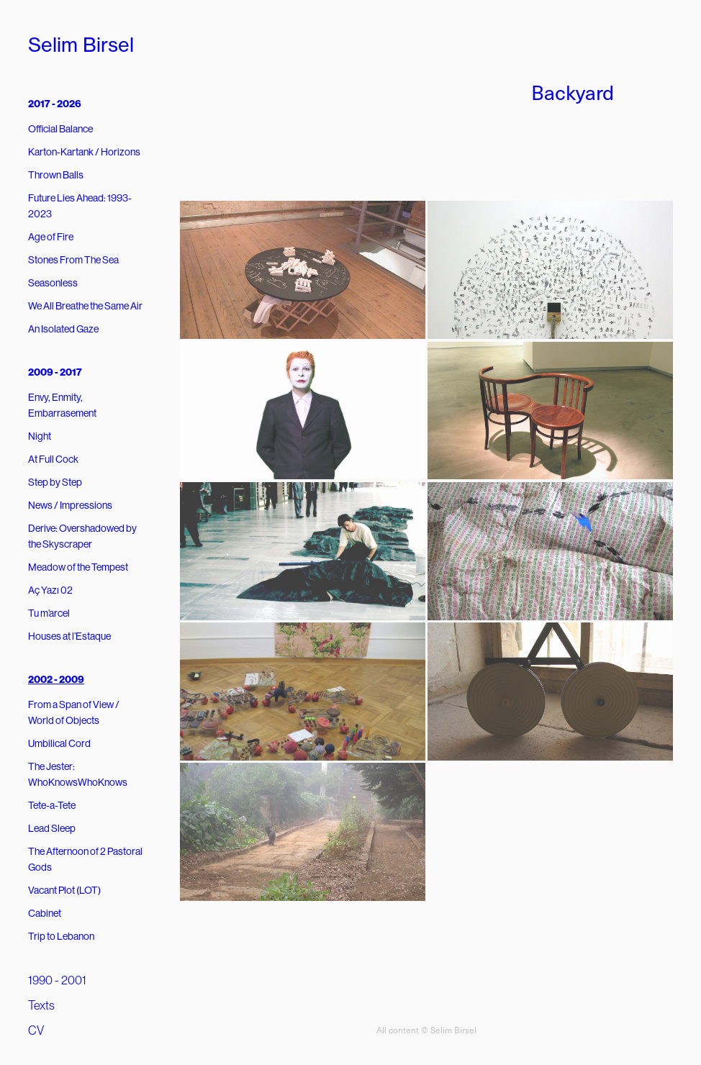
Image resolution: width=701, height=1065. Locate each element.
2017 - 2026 (54, 104)
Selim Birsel (81, 45)
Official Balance (60, 129)
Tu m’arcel (49, 613)
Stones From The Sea (73, 260)
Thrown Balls (55, 175)
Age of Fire (50, 237)
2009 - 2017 (55, 372)
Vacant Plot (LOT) (64, 890)
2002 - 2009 (56, 680)
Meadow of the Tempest (78, 567)
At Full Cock (53, 459)
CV (36, 1030)
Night (39, 436)
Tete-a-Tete (52, 805)
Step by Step (55, 482)
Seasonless (53, 283)
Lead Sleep (52, 828)
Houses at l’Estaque (69, 636)
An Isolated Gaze (63, 329)
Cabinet (44, 913)
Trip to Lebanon (61, 936)
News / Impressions (70, 505)
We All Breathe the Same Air (85, 306)
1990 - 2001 (57, 980)
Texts (41, 1005)
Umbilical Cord (59, 743)
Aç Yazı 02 (50, 590)
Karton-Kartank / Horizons (84, 152)
